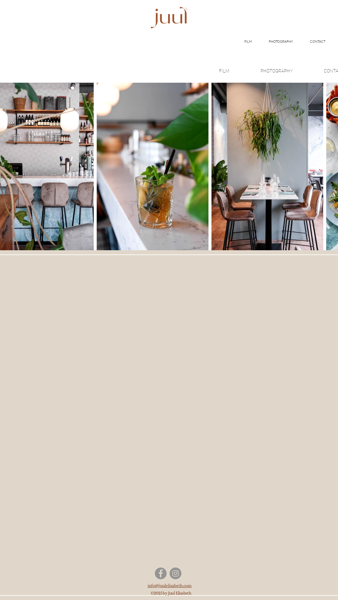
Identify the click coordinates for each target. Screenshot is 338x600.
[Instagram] (175, 573)
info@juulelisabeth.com (170, 585)
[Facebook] (161, 573)
